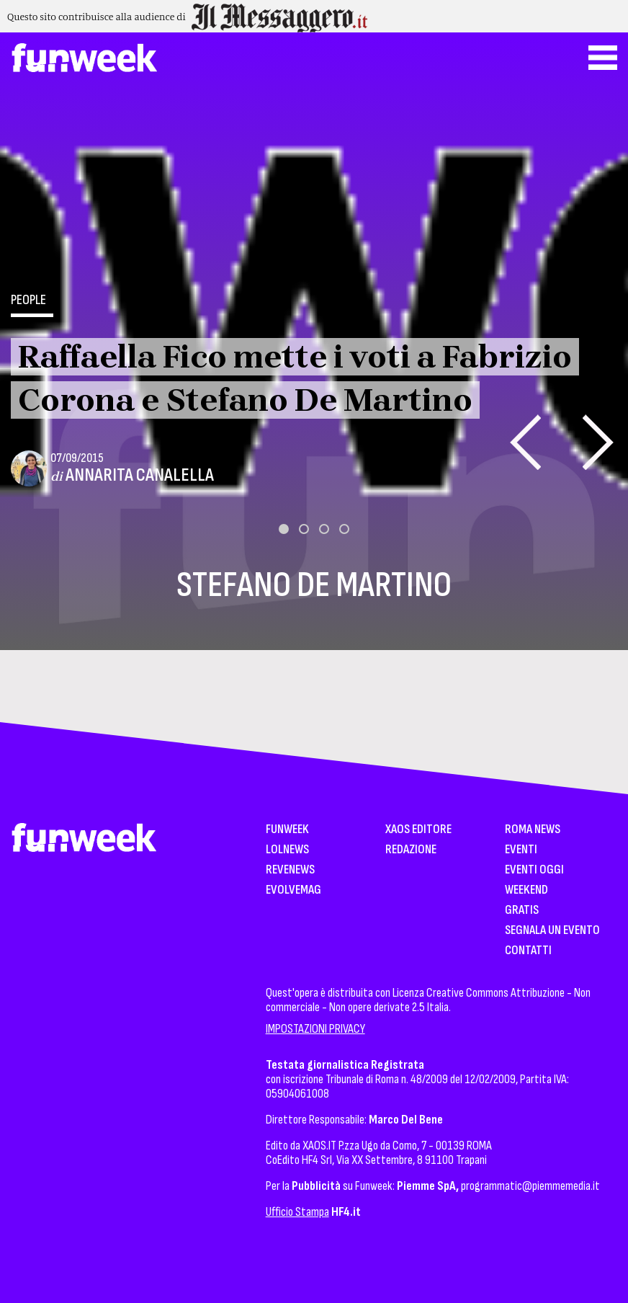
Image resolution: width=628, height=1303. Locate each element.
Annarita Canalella (140, 475)
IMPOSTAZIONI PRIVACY (315, 1028)
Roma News (532, 830)
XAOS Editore (418, 830)
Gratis (522, 910)
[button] (284, 529)
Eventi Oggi (534, 870)
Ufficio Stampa (297, 1211)
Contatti (528, 951)
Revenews (290, 870)
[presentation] (525, 442)
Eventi (521, 850)
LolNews (287, 850)
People (28, 299)
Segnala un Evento (552, 931)
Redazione (410, 850)
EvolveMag (293, 890)
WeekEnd (526, 890)
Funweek (287, 830)
